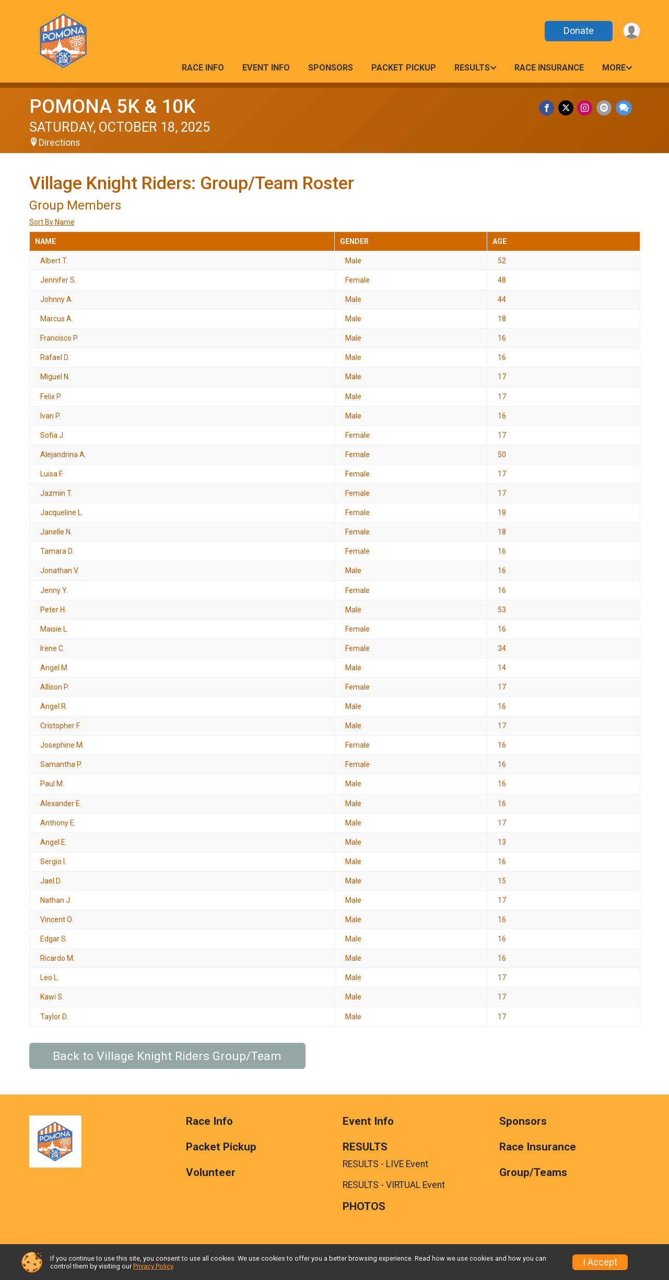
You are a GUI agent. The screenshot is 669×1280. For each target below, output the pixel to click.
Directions (59, 142)
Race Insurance (549, 68)
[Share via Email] (605, 108)
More (614, 68)
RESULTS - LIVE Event (385, 1164)
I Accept (600, 1262)
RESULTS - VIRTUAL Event (394, 1185)
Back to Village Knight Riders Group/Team (167, 1056)
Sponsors (330, 68)
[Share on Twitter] (568, 108)
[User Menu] (630, 31)
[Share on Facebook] (550, 108)
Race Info (203, 68)
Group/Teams (533, 1173)
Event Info (266, 68)
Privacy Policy (153, 1266)
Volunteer (211, 1173)
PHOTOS (364, 1207)
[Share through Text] (624, 108)
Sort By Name (52, 222)
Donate (576, 30)
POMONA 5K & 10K (112, 106)
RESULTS (472, 68)
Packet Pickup (403, 68)
